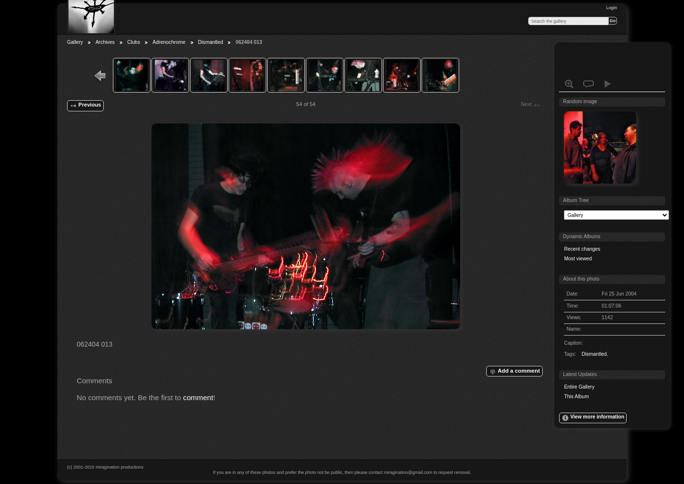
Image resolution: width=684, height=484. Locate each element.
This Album (576, 396)
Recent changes (582, 249)
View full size (569, 84)
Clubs (133, 42)
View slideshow (607, 84)
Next (531, 105)
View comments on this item (588, 84)
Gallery (75, 42)
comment (198, 397)
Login (611, 7)
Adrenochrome (168, 42)
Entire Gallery (579, 387)
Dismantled (210, 42)
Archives (105, 42)
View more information (592, 418)
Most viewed (578, 258)
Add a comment (514, 371)
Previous (85, 105)
